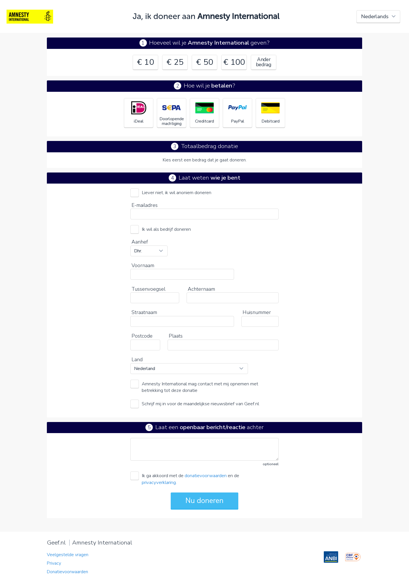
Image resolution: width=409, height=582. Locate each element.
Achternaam (201, 289)
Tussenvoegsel (148, 289)
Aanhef (140, 241)
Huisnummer (257, 312)
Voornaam (143, 265)
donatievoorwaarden (206, 475)
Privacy (54, 563)
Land (137, 359)
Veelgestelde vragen (67, 555)
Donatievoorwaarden (67, 572)
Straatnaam (144, 312)
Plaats (176, 335)
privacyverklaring (159, 482)
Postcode (142, 335)
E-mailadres (145, 205)
